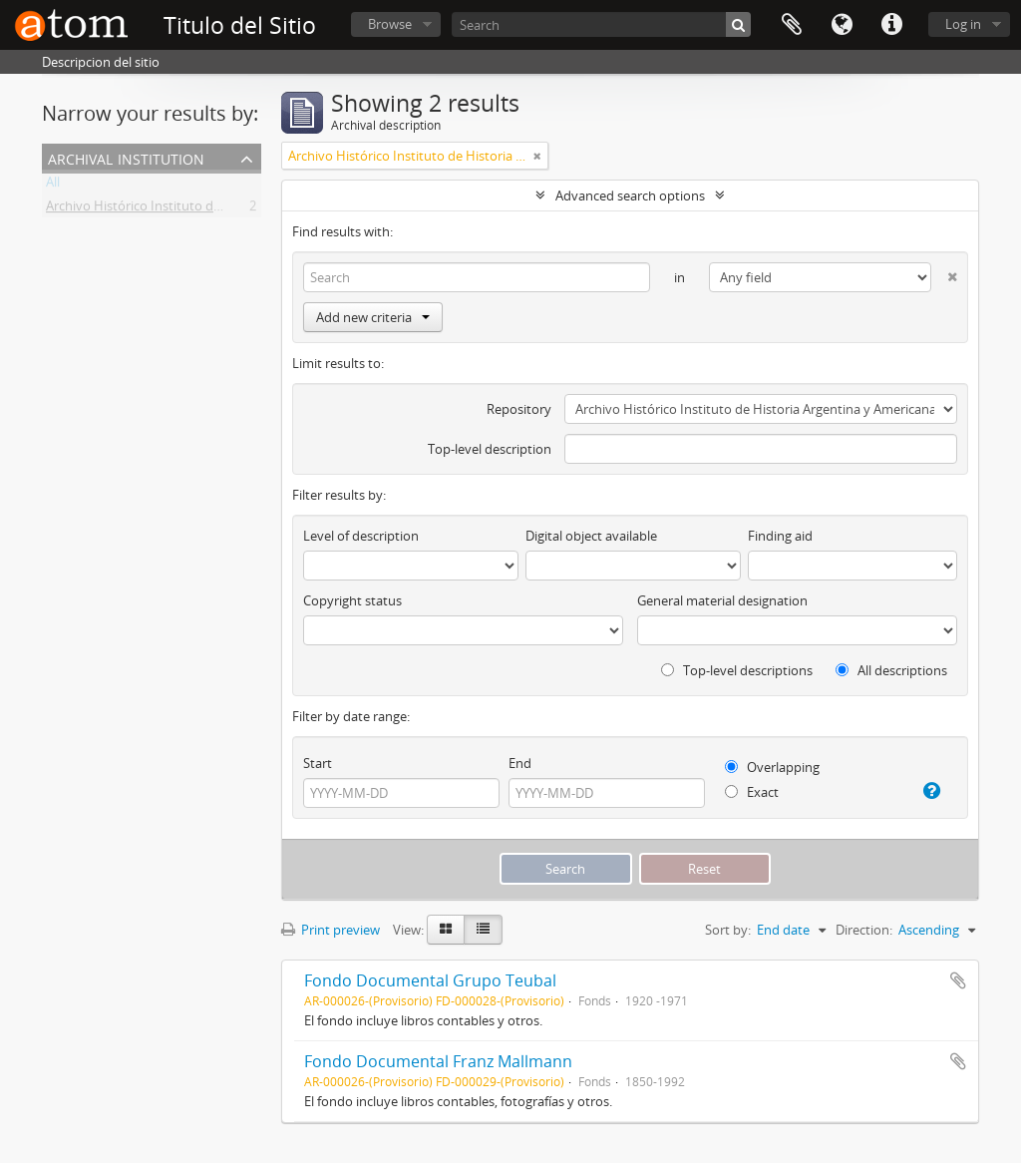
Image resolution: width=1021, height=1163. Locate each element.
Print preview (330, 930)
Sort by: (728, 930)
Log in (963, 24)
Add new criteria (373, 317)
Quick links (891, 25)
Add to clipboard (958, 980)
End (520, 763)
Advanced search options (630, 195)
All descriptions (891, 670)
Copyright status (352, 600)
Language (841, 25)
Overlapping (772, 767)
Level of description (361, 536)
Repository (519, 409)
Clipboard (792, 25)
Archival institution (126, 157)
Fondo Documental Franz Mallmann (438, 1061)
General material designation (722, 600)
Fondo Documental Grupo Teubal (430, 980)
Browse (390, 24)
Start (317, 763)
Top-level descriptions (737, 670)
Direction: (864, 930)
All (53, 185)
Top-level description (489, 449)
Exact (752, 792)
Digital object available (591, 536)
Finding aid (780, 536)
